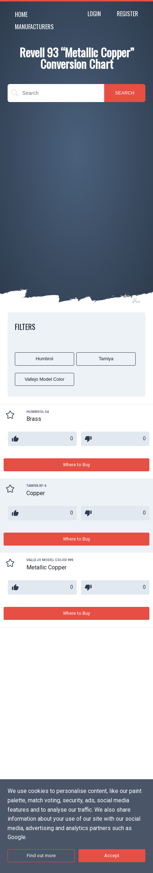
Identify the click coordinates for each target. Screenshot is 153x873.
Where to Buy (76, 464)
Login (94, 13)
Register (127, 13)
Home (21, 14)
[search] (56, 93)
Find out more (41, 855)
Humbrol (44, 358)
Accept (111, 855)
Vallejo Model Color (44, 379)
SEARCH (124, 93)
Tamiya (106, 358)
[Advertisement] (76, 185)
